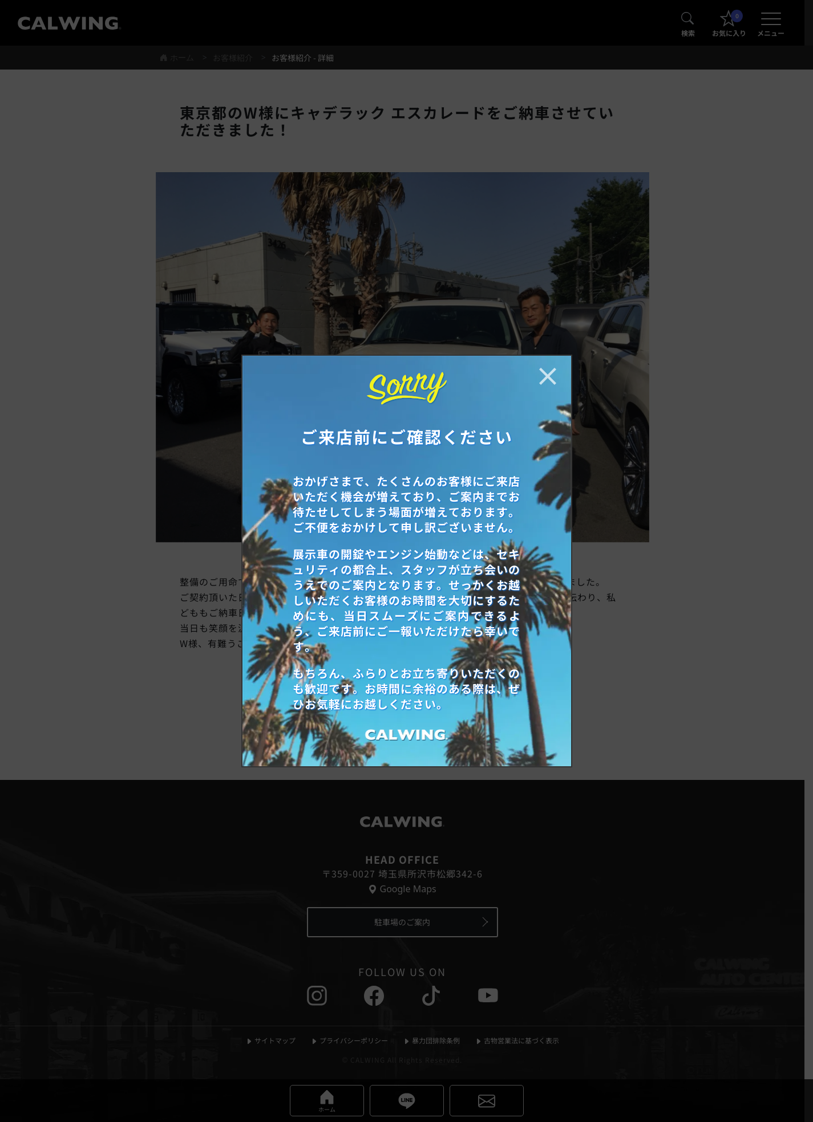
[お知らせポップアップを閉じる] (548, 376)
